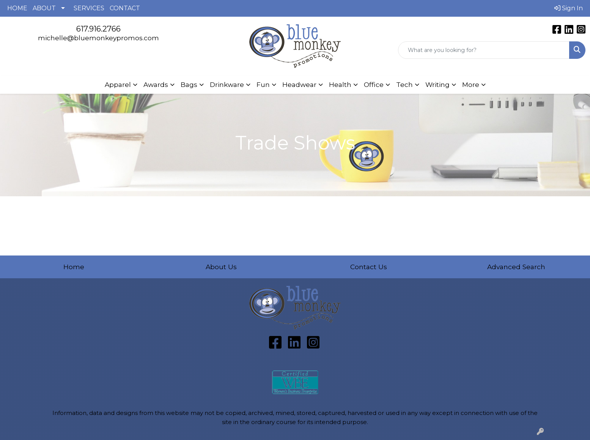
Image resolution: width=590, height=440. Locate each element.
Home (73, 267)
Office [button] (374, 84)
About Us (221, 267)
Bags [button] (189, 84)
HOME (17, 8)
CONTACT (125, 8)
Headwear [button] (299, 84)
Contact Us (368, 267)
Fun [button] (263, 84)
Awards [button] (155, 84)
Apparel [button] (118, 84)
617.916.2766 (98, 28)
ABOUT (44, 8)
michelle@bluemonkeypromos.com (98, 38)
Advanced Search (516, 267)
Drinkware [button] (227, 84)
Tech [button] (404, 84)
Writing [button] (437, 84)
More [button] (470, 84)
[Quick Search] (484, 50)
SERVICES (89, 8)
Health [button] (340, 84)
